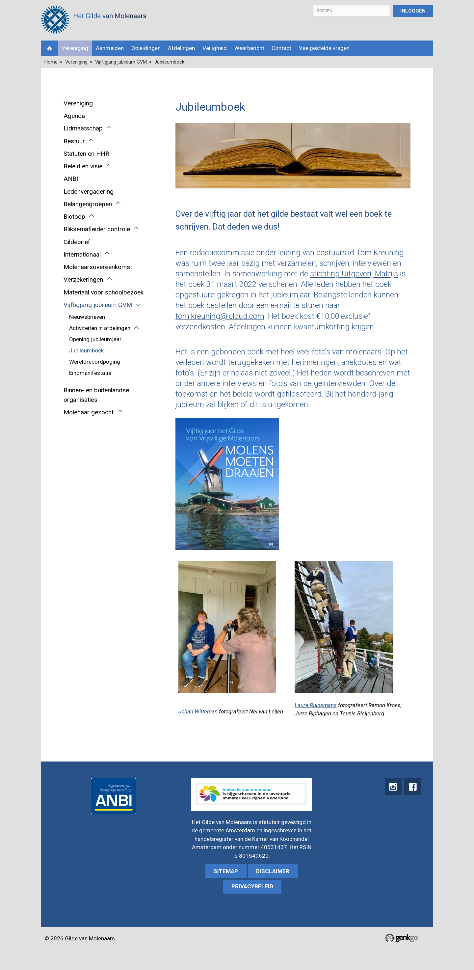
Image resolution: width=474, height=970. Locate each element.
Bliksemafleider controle (97, 229)
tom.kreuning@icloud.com (219, 316)
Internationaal (82, 254)
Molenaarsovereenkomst (98, 267)
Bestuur (74, 141)
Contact (281, 48)
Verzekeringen (83, 279)
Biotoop (74, 216)
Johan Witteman (198, 711)
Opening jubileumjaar (95, 339)
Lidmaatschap (83, 128)
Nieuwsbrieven (87, 317)
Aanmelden (110, 48)
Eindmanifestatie (90, 373)
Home (49, 48)
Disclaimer (272, 871)
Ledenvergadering (89, 191)
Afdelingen (181, 48)
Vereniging (75, 48)
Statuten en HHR (86, 153)
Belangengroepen (88, 204)
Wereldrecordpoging (94, 361)
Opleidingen (146, 48)
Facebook (412, 787)
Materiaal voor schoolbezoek (104, 292)
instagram (392, 787)
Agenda (74, 116)
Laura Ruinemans (316, 705)
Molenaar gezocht (89, 412)
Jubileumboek (169, 62)
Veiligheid (214, 48)
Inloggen (413, 11)
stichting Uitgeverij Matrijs (354, 273)
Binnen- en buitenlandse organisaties (96, 394)
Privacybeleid (252, 886)
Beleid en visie (83, 166)
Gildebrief (77, 242)
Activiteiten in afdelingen (99, 328)
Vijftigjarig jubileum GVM (121, 62)
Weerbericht (249, 48)
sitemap (226, 871)
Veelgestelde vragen (324, 48)
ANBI (71, 178)
